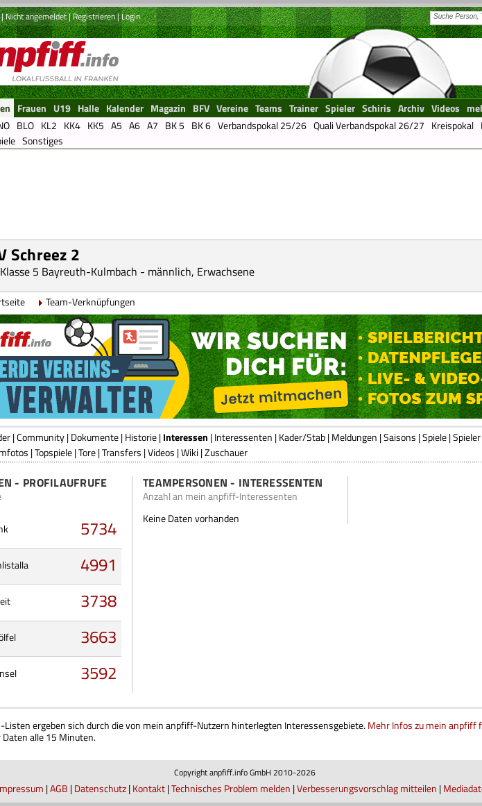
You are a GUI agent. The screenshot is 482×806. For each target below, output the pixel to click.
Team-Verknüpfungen (90, 301)
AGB (59, 788)
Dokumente (95, 437)
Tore (87, 452)
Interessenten (243, 437)
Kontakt (148, 788)
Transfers (121, 452)
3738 (98, 600)
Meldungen (354, 437)
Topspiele (53, 452)
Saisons (400, 437)
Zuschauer (226, 452)
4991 (98, 564)
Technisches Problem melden (231, 788)
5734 (98, 528)
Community (40, 437)
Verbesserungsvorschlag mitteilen (367, 788)
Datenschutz (100, 788)
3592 (98, 672)
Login (130, 16)
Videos (161, 452)
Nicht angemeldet (36, 16)
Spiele (434, 437)
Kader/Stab (302, 437)
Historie (141, 437)
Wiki (189, 452)
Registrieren (94, 16)
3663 (98, 636)
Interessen (185, 437)
